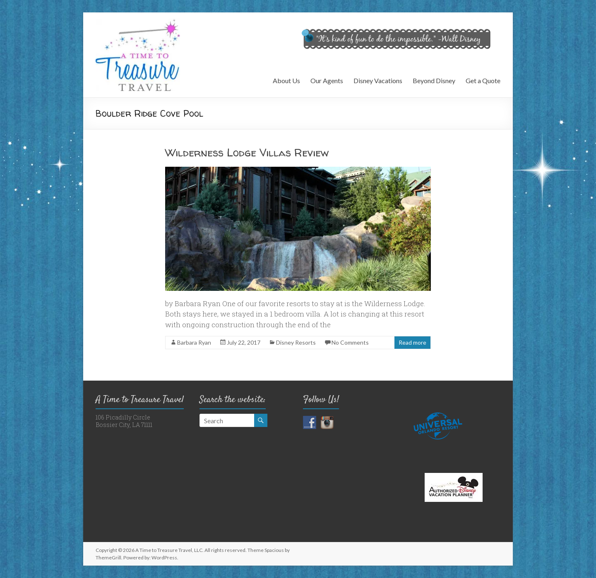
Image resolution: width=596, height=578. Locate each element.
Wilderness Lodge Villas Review (247, 152)
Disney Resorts (296, 342)
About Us (286, 80)
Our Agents (326, 80)
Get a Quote (483, 80)
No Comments (350, 342)
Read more (412, 342)
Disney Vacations (377, 80)
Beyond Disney (434, 80)
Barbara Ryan (194, 342)
